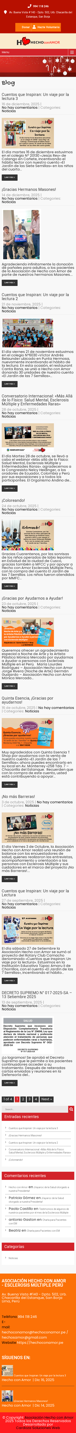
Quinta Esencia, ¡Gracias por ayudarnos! (27, 700)
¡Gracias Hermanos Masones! (29, 190)
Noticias (9, 111)
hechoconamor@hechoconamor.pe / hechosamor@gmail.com (35, 1335)
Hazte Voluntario (49, 27)
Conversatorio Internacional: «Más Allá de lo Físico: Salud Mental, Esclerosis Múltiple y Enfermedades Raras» (37, 400)
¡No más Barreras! (18, 797)
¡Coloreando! (13, 501)
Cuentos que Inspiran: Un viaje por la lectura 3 (35, 97)
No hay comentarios (20, 107)
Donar (26, 27)
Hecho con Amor (18, 1187)
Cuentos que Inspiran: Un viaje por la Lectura (35, 893)
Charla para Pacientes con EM (43, 1230)
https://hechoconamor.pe (40, 1342)
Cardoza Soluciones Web (38, 1428)
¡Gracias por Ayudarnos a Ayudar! (32, 598)
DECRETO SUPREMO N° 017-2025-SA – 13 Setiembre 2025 (37, 995)
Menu (5, 52)
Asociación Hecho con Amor (49, 1417)
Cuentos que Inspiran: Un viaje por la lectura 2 (35, 297)
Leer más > (9, 177)
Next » (46, 1099)
